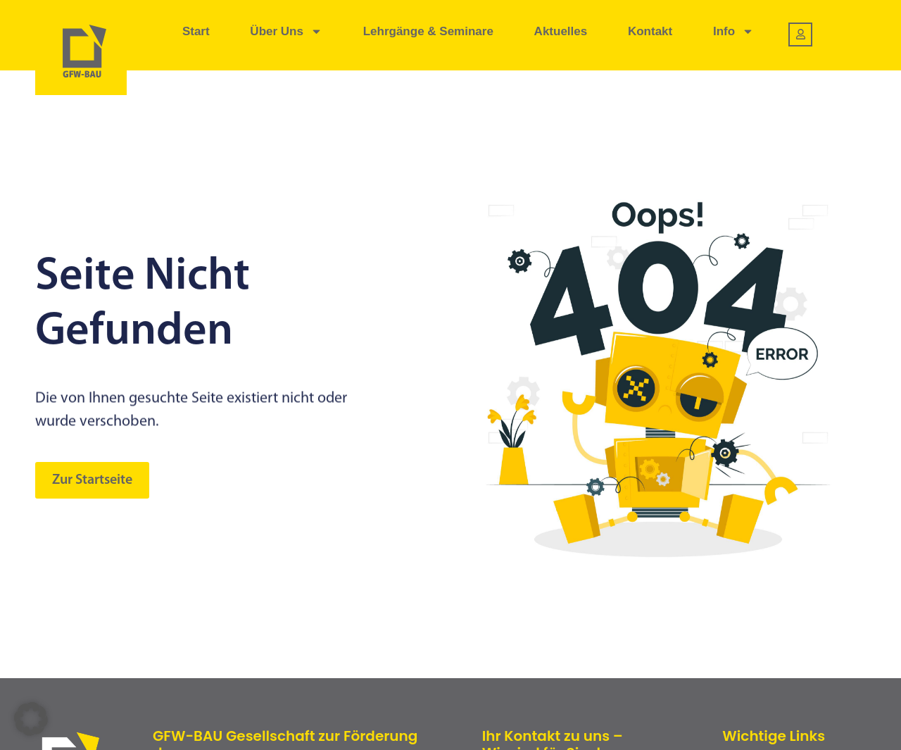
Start (196, 31)
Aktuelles (561, 31)
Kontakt (650, 31)
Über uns (286, 31)
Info (733, 31)
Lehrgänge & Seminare (428, 31)
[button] (31, 719)
